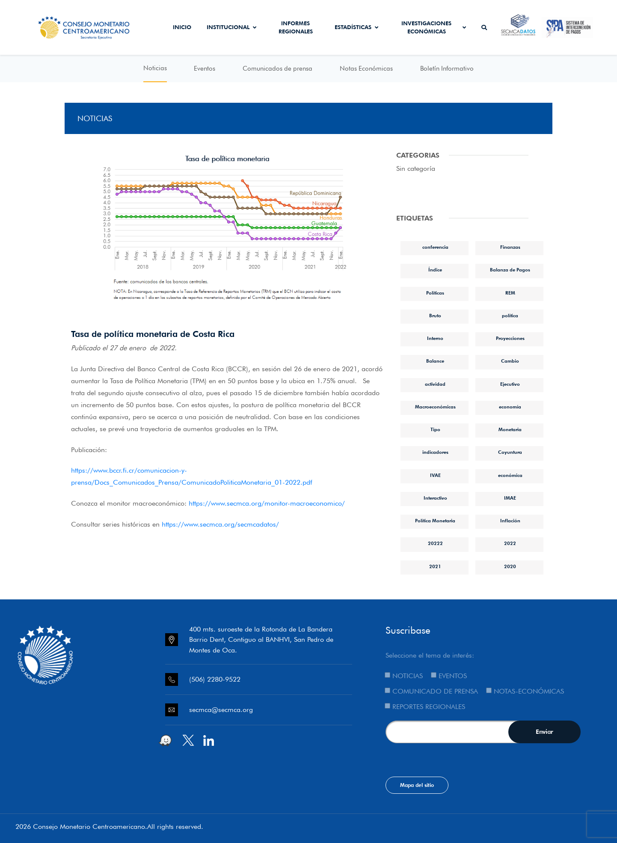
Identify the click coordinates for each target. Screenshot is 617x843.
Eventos (204, 68)
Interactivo (435, 498)
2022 (510, 543)
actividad (435, 384)
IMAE (510, 498)
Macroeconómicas (435, 407)
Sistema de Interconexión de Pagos (567, 27)
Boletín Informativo (447, 68)
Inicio (182, 27)
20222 (435, 543)
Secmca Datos (518, 27)
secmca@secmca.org (221, 710)
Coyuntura (510, 452)
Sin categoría (415, 168)
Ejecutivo (510, 384)
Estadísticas (356, 27)
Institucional (231, 27)
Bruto (435, 316)
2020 (510, 566)
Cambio (510, 361)
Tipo (435, 429)
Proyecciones (510, 338)
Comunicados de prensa (277, 68)
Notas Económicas (366, 68)
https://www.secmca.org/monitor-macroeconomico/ (267, 503)
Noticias (155, 68)
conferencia (435, 247)
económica (510, 475)
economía (510, 407)
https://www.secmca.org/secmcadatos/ (220, 524)
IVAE (435, 475)
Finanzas (510, 247)
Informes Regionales (296, 27)
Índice (435, 270)
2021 (435, 566)
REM (510, 293)
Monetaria (510, 429)
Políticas (435, 293)
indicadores (435, 452)
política (510, 316)
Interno (435, 338)
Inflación (510, 521)
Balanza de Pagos (510, 270)
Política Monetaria (435, 521)
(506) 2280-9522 (214, 679)
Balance (435, 361)
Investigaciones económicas (433, 27)
